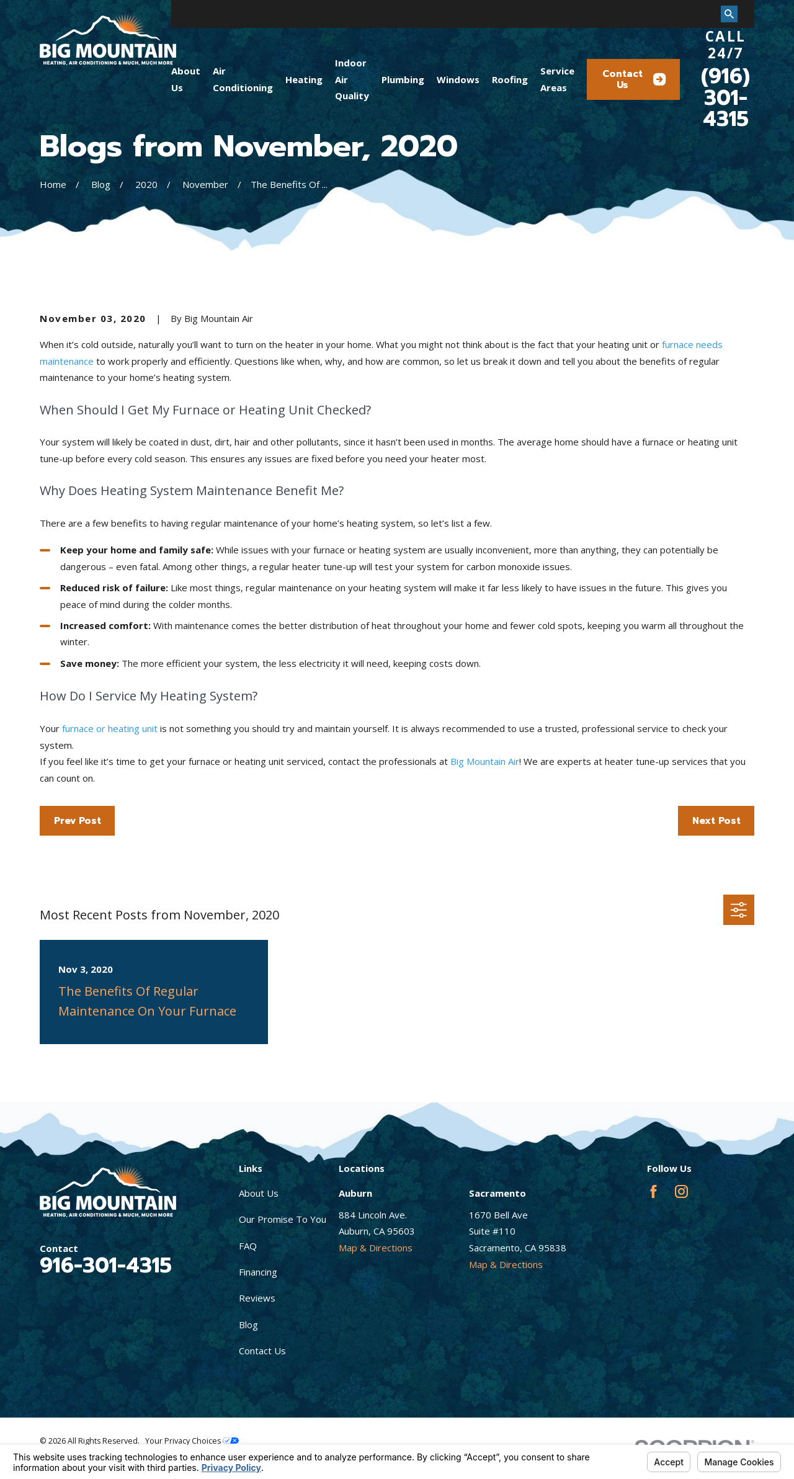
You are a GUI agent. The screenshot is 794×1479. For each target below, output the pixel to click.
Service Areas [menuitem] (557, 79)
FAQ (248, 1246)
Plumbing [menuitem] (402, 79)
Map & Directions (376, 1247)
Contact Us (634, 79)
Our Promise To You (282, 1219)
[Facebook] (653, 1191)
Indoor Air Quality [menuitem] (352, 79)
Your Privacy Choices (192, 1441)
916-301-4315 (106, 1265)
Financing (258, 1272)
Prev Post (77, 821)
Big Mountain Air (484, 761)
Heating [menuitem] (304, 79)
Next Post (716, 821)
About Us (259, 1193)
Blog (248, 1324)
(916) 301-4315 (725, 98)
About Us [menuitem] (185, 79)
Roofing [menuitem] (510, 79)
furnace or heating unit (110, 728)
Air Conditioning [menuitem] (243, 79)
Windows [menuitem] (458, 79)
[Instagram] (681, 1191)
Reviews (257, 1298)
